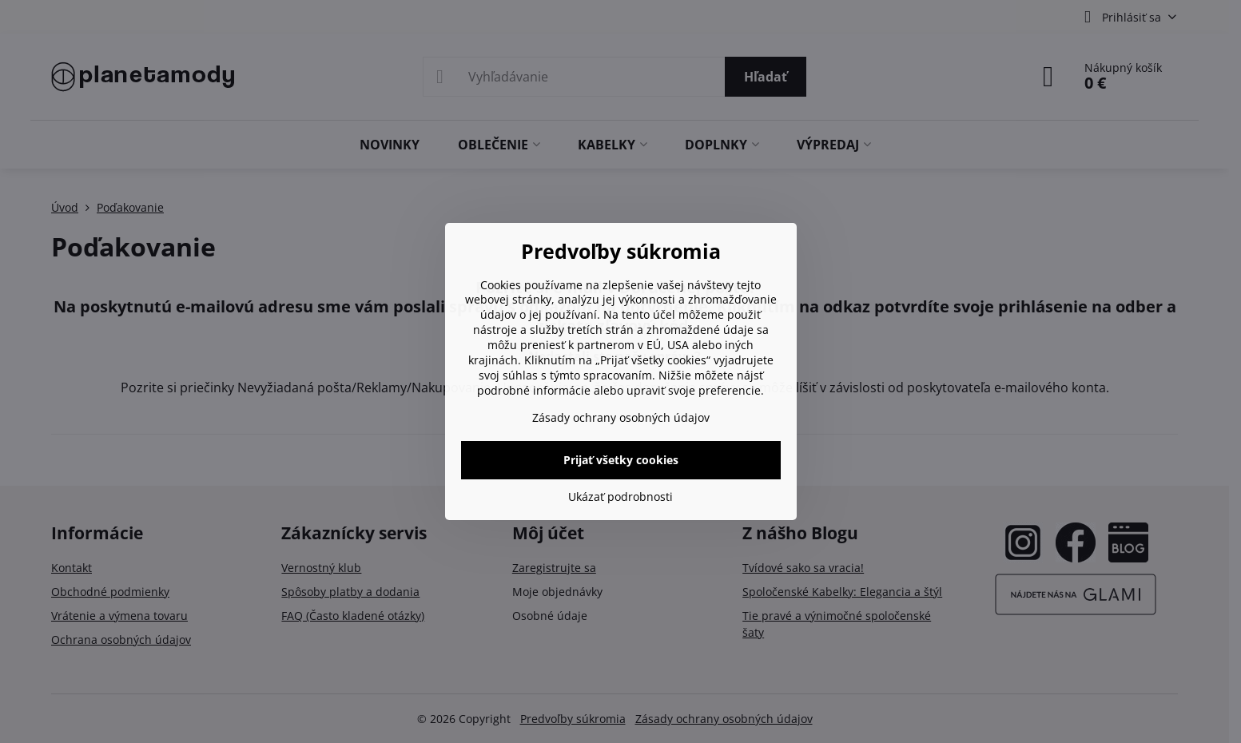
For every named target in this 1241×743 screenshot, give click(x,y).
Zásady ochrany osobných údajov (621, 417)
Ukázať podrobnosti (620, 496)
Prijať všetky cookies (620, 459)
